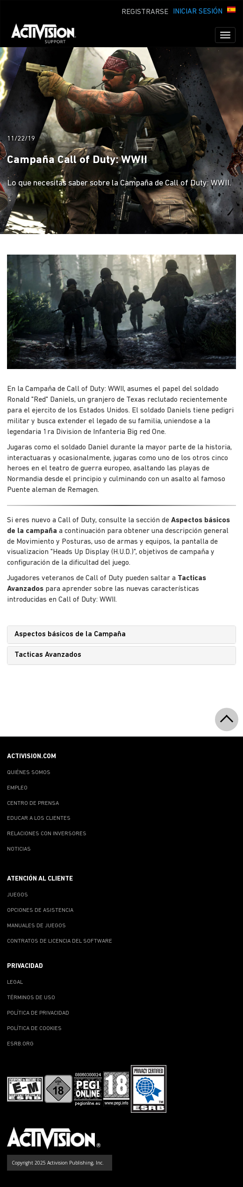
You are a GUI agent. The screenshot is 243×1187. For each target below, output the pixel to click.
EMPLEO (17, 788)
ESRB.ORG (20, 1044)
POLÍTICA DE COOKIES (34, 1028)
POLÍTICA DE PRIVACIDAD (38, 1013)
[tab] (121, 635)
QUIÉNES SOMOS (28, 772)
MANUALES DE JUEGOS (36, 926)
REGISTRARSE (145, 12)
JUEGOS (17, 895)
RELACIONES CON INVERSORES (46, 834)
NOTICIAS (19, 849)
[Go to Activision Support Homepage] (48, 35)
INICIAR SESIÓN (197, 11)
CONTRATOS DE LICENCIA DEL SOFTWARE (59, 941)
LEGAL (15, 982)
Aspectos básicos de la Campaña (70, 634)
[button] (231, 10)
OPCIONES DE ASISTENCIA (40, 910)
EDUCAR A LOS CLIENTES (39, 818)
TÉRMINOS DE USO (31, 998)
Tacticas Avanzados (47, 655)
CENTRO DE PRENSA (33, 803)
